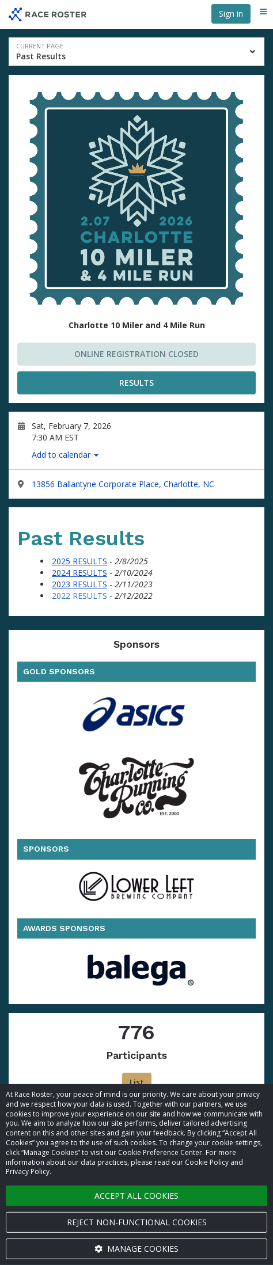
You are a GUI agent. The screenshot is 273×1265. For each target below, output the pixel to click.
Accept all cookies (136, 1195)
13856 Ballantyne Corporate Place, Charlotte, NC (123, 483)
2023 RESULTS (79, 584)
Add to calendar (65, 454)
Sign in (231, 13)
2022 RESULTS (79, 595)
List (137, 1082)
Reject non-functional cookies (137, 1222)
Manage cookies (136, 1248)
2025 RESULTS (79, 561)
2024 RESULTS (79, 572)
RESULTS (136, 382)
